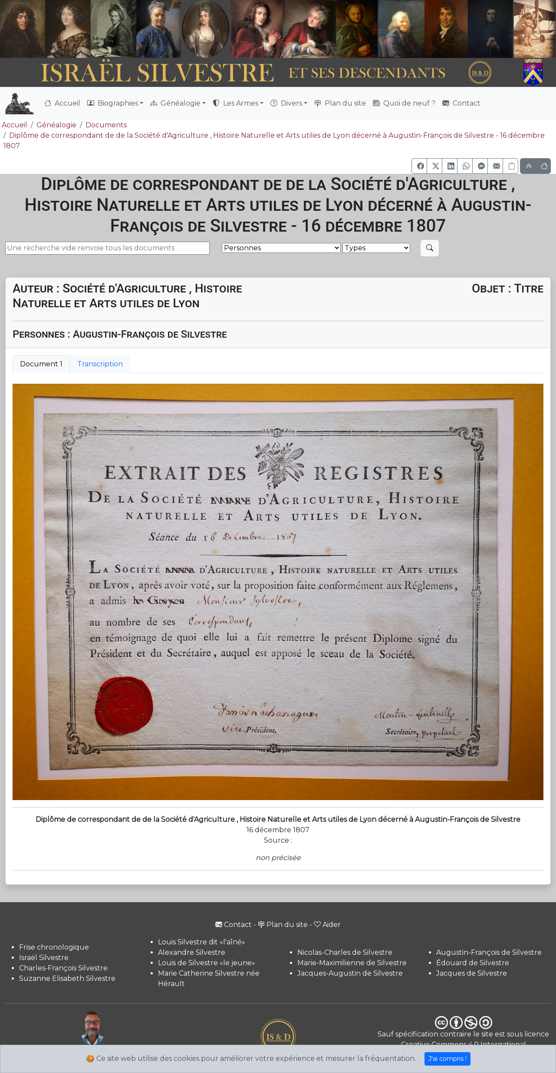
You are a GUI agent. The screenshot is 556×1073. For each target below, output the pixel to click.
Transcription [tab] (100, 364)
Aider (327, 924)
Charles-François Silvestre (63, 968)
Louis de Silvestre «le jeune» (206, 963)
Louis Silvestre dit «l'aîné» (201, 942)
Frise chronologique (54, 947)
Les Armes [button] (235, 103)
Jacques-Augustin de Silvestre (350, 973)
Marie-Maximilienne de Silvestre (352, 963)
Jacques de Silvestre (471, 973)
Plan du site (340, 103)
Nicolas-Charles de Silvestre (344, 952)
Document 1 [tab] (41, 364)
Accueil (62, 103)
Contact (461, 103)
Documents (106, 125)
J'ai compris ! (447, 1059)
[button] (419, 166)
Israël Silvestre (44, 957)
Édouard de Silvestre (472, 963)
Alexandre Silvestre (191, 952)
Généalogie (56, 125)
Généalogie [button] (175, 103)
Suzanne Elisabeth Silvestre (67, 978)
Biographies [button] (112, 103)
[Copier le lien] (510, 166)
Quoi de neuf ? (404, 103)
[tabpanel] (278, 592)
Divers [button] (286, 103)
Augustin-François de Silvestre (489, 952)
